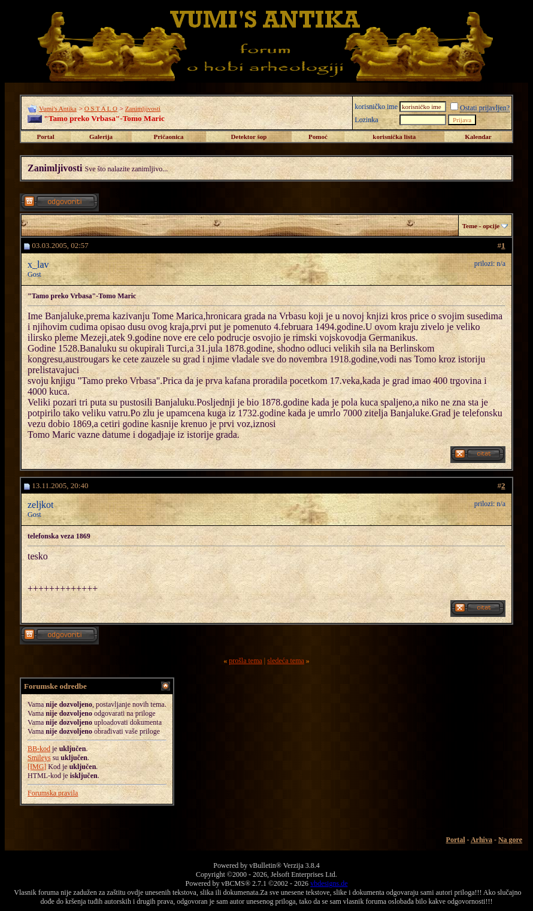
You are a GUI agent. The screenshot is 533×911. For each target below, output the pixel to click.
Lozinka (366, 120)
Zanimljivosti (142, 108)
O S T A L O (100, 108)
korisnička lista (394, 136)
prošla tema (245, 660)
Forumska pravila (53, 793)
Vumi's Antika (58, 108)
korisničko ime (376, 106)
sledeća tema (285, 660)
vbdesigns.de (328, 883)
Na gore (510, 840)
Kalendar (478, 136)
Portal (45, 136)
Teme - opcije (481, 225)
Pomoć (318, 136)
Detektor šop (248, 136)
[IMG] (37, 766)
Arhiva (481, 840)
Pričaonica (168, 136)
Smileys (39, 757)
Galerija (101, 136)
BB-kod (39, 748)
